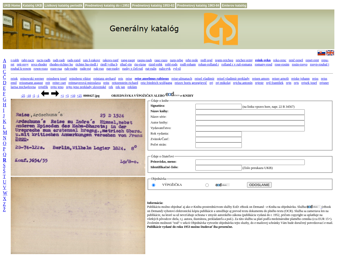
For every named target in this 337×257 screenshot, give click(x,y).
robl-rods (171, 64)
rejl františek (274, 83)
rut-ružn (150, 68)
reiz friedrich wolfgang (156, 83)
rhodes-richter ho (61, 64)
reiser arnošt (280, 78)
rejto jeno (57, 87)
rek (111, 87)
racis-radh (43, 60)
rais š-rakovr (91, 60)
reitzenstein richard (125, 83)
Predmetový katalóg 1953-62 (153, 5)
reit (47, 83)
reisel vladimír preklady (233, 78)
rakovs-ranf (111, 60)
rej (211, 83)
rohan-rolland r (208, 64)
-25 (23, 95)
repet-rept (312, 60)
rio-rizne (140, 64)
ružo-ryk (165, 68)
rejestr (259, 83)
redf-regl (206, 60)
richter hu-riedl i (87, 64)
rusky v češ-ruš (132, 68)
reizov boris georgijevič (191, 83)
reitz (106, 83)
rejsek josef (309, 83)
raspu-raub (144, 60)
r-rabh (15, 60)
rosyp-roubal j (319, 64)
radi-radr (59, 60)
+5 (67, 95)
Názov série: (158, 117)
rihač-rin (126, 64)
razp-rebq (176, 60)
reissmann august (31, 83)
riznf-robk (156, 64)
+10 (72, 95)
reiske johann (300, 78)
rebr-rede (192, 60)
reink (14, 78)
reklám (132, 87)
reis (120, 78)
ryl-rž (177, 68)
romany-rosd (263, 64)
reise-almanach (182, 78)
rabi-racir (28, 60)
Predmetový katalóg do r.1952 (107, 5)
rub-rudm (71, 68)
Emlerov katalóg (234, 5)
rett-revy (23, 64)
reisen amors (260, 78)
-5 (34, 95)
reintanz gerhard (104, 78)
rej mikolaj (223, 83)
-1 (38, 95)
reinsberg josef (57, 78)
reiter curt (59, 83)
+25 (79, 95)
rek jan (120, 87)
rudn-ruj (85, 68)
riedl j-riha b (108, 64)
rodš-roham (188, 64)
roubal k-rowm (21, 68)
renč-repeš (296, 60)
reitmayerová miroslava (84, 83)
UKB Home (12, 5)
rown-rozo (41, 68)
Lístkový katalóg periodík (63, 5)
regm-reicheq (224, 60)
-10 (29, 95)
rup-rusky (113, 68)
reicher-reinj (244, 60)
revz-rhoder (39, 64)
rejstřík (43, 87)
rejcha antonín (243, 83)
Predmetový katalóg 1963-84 (198, 5)
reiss (315, 78)
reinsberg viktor (80, 78)
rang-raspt (128, 60)
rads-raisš (74, 60)
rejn (288, 83)
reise (129, 78)
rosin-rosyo (299, 64)
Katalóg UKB (32, 5)
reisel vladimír (204, 78)
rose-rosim (282, 64)
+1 (62, 95)
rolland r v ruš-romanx (236, 64)
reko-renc (279, 60)
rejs (296, 83)
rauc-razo (160, 60)
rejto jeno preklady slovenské (86, 87)
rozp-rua (56, 68)
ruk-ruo (99, 68)
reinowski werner (32, 78)
